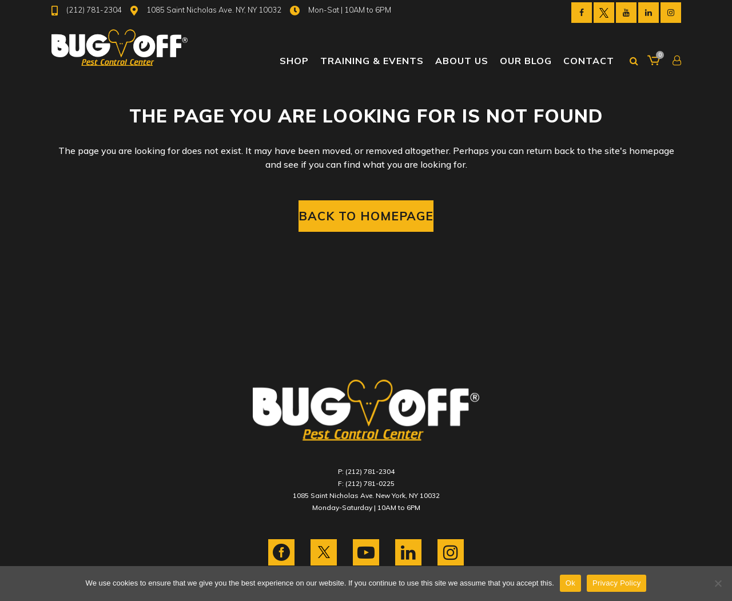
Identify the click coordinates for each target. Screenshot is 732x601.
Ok (570, 583)
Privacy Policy (616, 583)
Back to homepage (366, 215)
